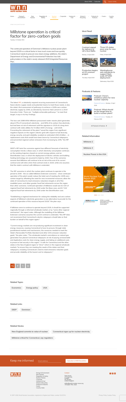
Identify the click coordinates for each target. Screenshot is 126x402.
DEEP (14, 310)
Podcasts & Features (94, 17)
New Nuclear (32, 17)
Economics (16, 288)
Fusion (104, 16)
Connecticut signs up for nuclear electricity (71, 332)
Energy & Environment (21, 17)
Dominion (26, 310)
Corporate (63, 16)
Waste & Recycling (83, 17)
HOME (12, 24)
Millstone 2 (88, 142)
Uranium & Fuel (72, 17)
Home (12, 16)
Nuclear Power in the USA (95, 154)
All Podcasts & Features (98, 126)
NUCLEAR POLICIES (19, 24)
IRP (19, 103)
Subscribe (97, 1)
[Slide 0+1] (95, 195)
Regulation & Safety (43, 17)
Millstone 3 (88, 148)
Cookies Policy (111, 395)
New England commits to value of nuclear (30, 332)
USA (45, 288)
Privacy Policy (103, 395)
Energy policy (32, 288)
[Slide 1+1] (99, 195)
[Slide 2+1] (102, 195)
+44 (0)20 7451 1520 (70, 385)
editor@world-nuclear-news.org (73, 383)
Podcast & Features (42, 384)
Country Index (111, 17)
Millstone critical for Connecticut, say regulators (32, 338)
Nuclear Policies (54, 17)
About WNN (88, 1)
